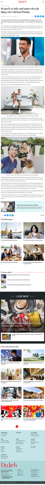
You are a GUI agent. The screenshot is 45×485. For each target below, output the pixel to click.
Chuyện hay (4, 455)
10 (28, 427)
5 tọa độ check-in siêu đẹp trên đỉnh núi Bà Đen (33, 400)
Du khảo (33, 439)
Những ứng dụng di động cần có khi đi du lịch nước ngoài (18, 275)
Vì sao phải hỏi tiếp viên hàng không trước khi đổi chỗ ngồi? (33, 263)
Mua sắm (33, 447)
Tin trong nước (4, 434)
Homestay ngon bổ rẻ (20, 441)
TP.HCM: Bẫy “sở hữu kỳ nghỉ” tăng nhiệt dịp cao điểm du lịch (19, 285)
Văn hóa (2, 449)
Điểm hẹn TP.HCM (34, 434)
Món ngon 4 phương (5, 442)
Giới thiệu (3, 483)
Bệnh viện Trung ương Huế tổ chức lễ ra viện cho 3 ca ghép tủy (11, 382)
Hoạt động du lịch (4, 457)
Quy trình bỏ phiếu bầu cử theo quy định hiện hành (10, 420)
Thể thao (3, 452)
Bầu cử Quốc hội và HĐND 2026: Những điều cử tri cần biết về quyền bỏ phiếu (33, 420)
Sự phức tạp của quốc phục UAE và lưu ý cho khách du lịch (18, 280)
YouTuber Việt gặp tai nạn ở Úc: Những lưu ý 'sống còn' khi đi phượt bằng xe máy (27, 335)
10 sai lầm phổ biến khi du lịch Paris (9, 240)
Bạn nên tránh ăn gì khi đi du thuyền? (9, 262)
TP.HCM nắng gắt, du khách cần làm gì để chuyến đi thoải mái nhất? (9, 401)
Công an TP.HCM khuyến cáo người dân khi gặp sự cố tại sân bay (33, 382)
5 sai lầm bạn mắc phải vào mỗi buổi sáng (33, 240)
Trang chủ (3, 5)
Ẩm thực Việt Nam (4, 441)
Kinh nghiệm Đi (19, 449)
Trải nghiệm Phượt (35, 442)
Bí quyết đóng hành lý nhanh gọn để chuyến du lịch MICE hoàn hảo (20, 324)
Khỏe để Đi (18, 451)
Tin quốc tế (3, 436)
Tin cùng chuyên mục (10, 347)
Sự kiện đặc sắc (4, 459)
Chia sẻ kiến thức (19, 452)
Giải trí (2, 447)
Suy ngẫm (18, 433)
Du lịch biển (34, 433)
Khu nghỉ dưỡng (19, 442)
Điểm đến (33, 441)
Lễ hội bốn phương (35, 436)
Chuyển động (4, 433)
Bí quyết (6, 5)
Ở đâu (17, 439)
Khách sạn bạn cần (20, 444)
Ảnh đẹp (32, 444)
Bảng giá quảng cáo (11, 483)
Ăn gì (2, 439)
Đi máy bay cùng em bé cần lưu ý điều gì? (27, 205)
